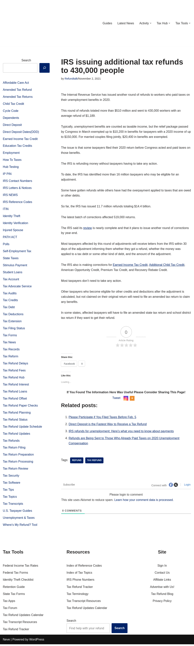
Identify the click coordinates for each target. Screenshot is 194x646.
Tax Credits (10, 301)
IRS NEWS (10, 195)
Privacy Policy (162, 602)
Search (26, 60)
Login (187, 486)
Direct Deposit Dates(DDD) (21, 132)
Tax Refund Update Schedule (22, 428)
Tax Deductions (13, 315)
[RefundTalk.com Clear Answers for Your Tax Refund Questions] (22, 23)
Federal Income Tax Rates (20, 567)
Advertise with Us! (162, 588)
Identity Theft (11, 217)
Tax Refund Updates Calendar (23, 616)
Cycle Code (11, 111)
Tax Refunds (11, 443)
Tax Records (11, 351)
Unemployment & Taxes (19, 520)
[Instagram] (126, 399)
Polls (6, 245)
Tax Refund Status (15, 421)
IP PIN (7, 174)
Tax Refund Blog (162, 595)
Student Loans (12, 273)
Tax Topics (10, 499)
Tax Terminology (77, 595)
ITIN (6, 210)
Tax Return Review (15, 471)
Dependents (11, 118)
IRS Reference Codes (17, 203)
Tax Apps (9, 602)
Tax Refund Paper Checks (20, 407)
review (87, 228)
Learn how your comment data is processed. (144, 501)
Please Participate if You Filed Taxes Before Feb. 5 (103, 418)
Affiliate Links (162, 581)
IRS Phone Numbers (80, 581)
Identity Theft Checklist (18, 581)
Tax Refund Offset (15, 400)
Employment (11, 153)
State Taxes (11, 259)
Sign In (162, 567)
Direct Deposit (12, 125)
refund (76, 462)
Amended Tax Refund (17, 90)
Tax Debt (9, 308)
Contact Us (162, 574)
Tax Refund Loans (15, 393)
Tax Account (11, 280)
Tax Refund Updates (16, 436)
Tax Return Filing (14, 450)
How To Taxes (12, 160)
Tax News (9, 344)
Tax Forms (10, 337)
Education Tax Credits (17, 146)
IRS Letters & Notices (17, 188)
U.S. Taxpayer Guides (17, 513)
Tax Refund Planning (17, 414)
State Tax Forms (14, 595)
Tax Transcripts (13, 506)
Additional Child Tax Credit (167, 266)
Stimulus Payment (15, 266)
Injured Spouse (13, 231)
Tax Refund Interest (16, 386)
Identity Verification (15, 224)
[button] (150, 23)
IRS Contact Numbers (17, 181)
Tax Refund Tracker (16, 630)
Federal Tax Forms (15, 574)
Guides (107, 23)
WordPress (36, 641)
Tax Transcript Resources (20, 623)
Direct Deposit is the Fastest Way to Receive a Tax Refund (108, 425)
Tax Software (11, 485)
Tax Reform (10, 358)
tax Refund (94, 462)
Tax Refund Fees (14, 372)
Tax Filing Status (14, 330)
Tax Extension (12, 323)
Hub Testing (11, 167)
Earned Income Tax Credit (20, 139)
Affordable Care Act (16, 82)
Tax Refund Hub (14, 379)
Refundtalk (71, 78)
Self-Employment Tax (17, 252)
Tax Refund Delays (15, 365)
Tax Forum (10, 609)
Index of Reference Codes (84, 567)
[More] (132, 399)
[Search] (44, 68)
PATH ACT (10, 238)
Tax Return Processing (18, 464)
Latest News (125, 23)
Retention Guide (14, 588)
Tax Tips (8, 492)
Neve (6, 641)
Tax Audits (10, 294)
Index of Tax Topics (79, 574)
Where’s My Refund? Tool (20, 527)
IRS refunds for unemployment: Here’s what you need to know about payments (121, 432)
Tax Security (11, 478)
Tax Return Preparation (18, 457)
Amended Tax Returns (18, 97)
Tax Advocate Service (17, 287)
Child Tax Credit (13, 104)
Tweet (116, 399)
